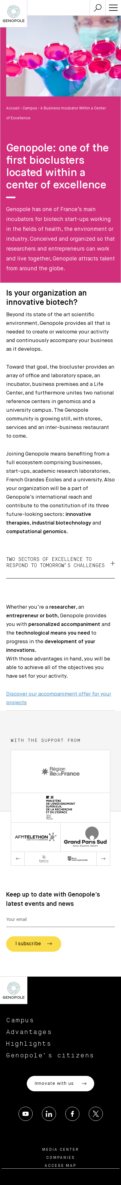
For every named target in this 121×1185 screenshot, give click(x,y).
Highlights (28, 1044)
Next (103, 858)
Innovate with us (60, 1083)
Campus (29, 108)
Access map (60, 1166)
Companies (60, 1158)
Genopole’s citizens (50, 1055)
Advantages (29, 1032)
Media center (60, 1150)
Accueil (12, 108)
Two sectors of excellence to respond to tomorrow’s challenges (60, 562)
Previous (18, 858)
